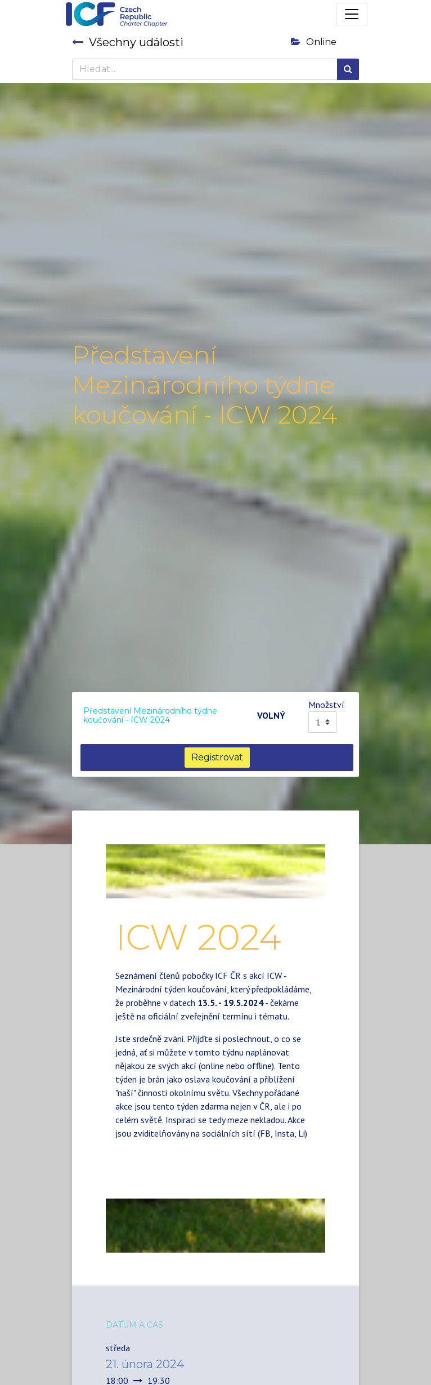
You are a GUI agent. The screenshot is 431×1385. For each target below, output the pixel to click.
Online (313, 42)
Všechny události (127, 42)
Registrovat (217, 757)
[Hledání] (348, 69)
